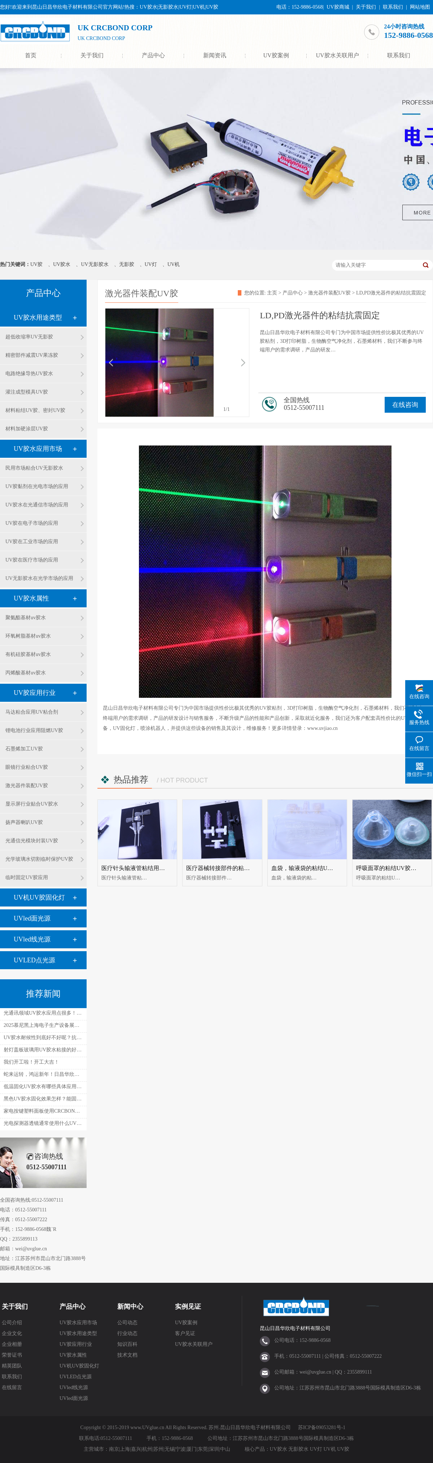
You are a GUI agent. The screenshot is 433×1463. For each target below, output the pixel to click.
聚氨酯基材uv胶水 (25, 617)
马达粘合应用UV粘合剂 (31, 712)
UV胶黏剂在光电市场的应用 (36, 486)
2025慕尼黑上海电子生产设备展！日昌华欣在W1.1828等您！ (71, 1025)
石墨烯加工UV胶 (24, 749)
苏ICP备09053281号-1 (321, 1427)
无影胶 (126, 264)
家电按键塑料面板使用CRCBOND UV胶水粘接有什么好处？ (70, 1111)
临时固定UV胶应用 (26, 877)
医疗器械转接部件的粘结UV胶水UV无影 (237, 868)
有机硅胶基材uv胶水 (28, 654)
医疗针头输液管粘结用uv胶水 (138, 868)
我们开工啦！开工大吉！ (31, 1062)
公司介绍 (12, 1322)
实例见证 (188, 1306)
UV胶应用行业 (35, 692)
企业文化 (12, 1333)
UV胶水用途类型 (38, 317)
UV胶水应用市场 (38, 448)
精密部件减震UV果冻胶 (31, 355)
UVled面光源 (32, 918)
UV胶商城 (338, 7)
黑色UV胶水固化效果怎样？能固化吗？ (48, 1098)
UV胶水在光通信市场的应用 (36, 504)
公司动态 (127, 1322)
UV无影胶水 (94, 264)
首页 (30, 55)
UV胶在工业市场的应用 (31, 541)
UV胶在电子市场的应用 (31, 523)
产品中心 (153, 55)
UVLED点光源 (34, 960)
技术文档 (127, 1355)
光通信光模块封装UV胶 (31, 840)
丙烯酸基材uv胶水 (25, 672)
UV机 (173, 264)
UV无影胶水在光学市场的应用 (39, 578)
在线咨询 (405, 404)
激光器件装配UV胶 (26, 785)
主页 (272, 293)
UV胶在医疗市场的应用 (31, 560)
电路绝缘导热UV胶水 (29, 373)
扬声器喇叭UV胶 (24, 822)
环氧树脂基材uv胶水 (28, 636)
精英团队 (12, 1366)
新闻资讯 (214, 55)
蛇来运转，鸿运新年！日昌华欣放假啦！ (49, 1074)
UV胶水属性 (31, 598)
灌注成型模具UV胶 (26, 392)
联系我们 (393, 7)
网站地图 (420, 7)
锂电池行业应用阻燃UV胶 (34, 730)
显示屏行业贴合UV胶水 (31, 804)
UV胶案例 (276, 55)
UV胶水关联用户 (337, 55)
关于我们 (366, 7)
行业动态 (127, 1333)
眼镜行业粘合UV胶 (26, 767)
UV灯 (151, 264)
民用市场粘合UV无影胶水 (34, 468)
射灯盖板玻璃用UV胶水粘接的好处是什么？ (53, 1049)
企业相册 (12, 1344)
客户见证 (185, 1333)
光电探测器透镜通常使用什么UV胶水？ (48, 1123)
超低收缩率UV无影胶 (29, 337)
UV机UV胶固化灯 (39, 897)
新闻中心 (130, 1306)
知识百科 (127, 1344)
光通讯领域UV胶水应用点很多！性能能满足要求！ (60, 1013)
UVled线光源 (32, 939)
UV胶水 (61, 264)
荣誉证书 (12, 1355)
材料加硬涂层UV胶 (26, 428)
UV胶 (36, 264)
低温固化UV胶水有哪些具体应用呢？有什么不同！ (60, 1086)
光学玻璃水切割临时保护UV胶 (39, 859)
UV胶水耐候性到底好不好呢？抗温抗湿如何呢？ (58, 1037)
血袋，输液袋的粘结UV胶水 (307, 868)
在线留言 (12, 1387)
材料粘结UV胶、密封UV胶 (35, 410)
